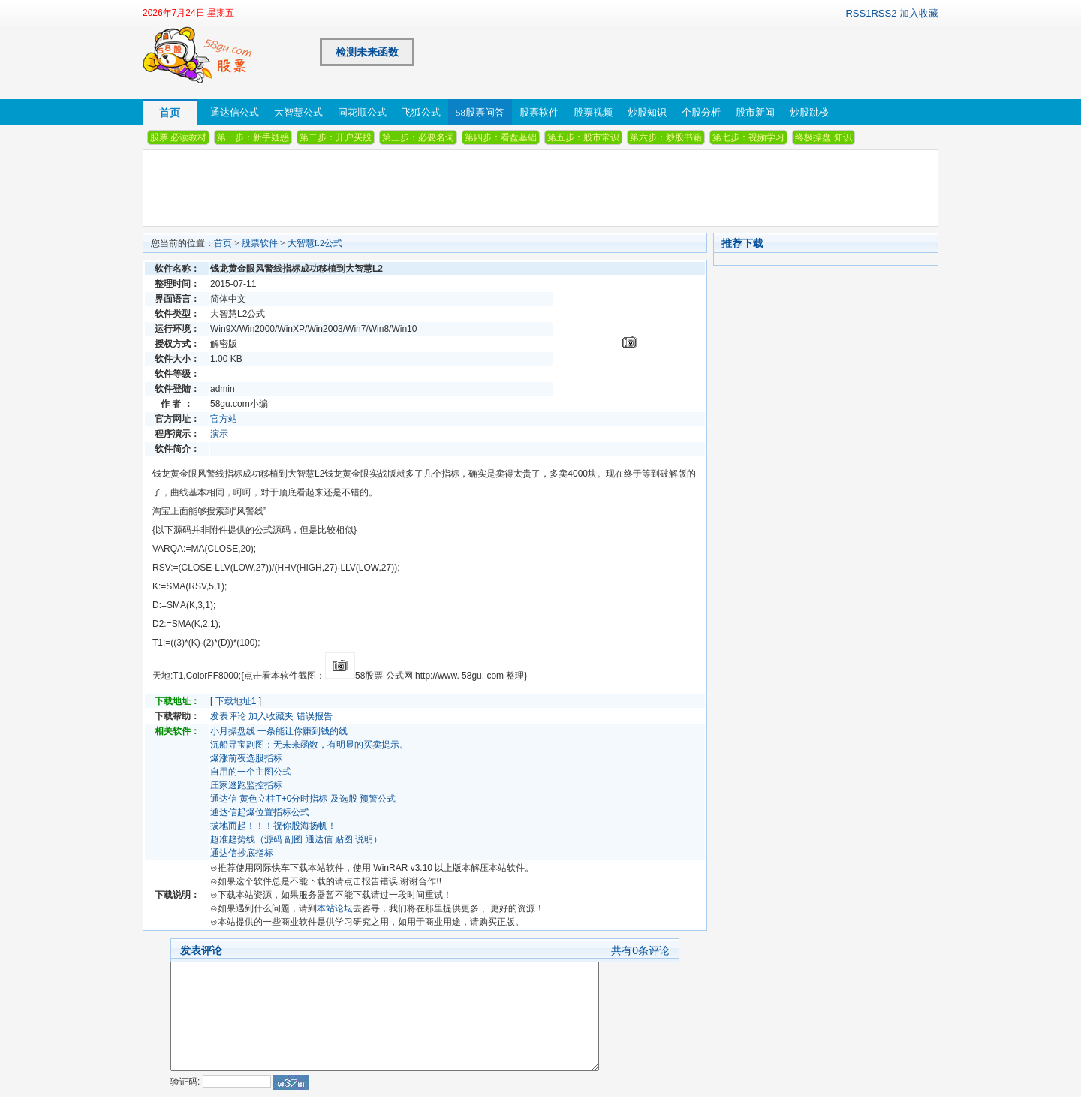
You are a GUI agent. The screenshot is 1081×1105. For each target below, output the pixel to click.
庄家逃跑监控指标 (246, 785)
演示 (219, 434)
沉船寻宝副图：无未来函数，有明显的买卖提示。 (309, 744)
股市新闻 (755, 112)
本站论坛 (335, 908)
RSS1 (858, 13)
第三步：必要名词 (418, 137)
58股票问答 (480, 112)
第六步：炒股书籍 (666, 137)
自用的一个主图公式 (250, 771)
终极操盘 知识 (823, 137)
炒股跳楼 (809, 112)
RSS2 (883, 13)
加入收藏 (918, 13)
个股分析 (701, 112)
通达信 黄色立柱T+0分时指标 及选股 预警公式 (303, 798)
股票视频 (593, 112)
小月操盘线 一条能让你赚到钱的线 (279, 731)
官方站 (223, 419)
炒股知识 (647, 112)
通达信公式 (234, 112)
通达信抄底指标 (241, 853)
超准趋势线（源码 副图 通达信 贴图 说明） (296, 839)
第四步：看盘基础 (501, 137)
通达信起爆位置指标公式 (259, 812)
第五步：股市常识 (583, 137)
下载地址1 (236, 701)
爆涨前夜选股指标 (246, 758)
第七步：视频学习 (748, 137)
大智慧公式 (298, 112)
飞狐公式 (421, 112)
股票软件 (539, 112)
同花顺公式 (362, 112)
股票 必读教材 (178, 137)
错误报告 (315, 716)
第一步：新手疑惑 (253, 137)
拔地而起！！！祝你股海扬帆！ (273, 825)
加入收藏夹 (271, 716)
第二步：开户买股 (336, 137)
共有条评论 (640, 950)
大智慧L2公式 (315, 243)
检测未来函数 (367, 52)
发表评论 (228, 716)
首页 (169, 113)
